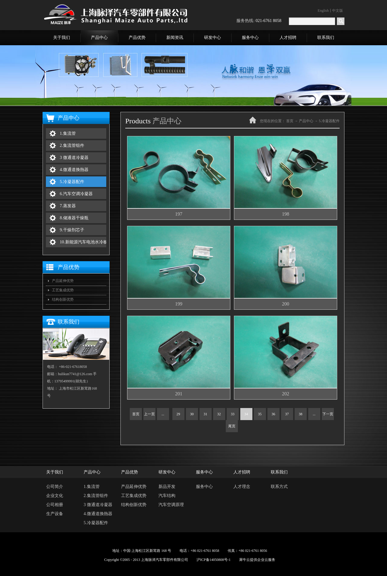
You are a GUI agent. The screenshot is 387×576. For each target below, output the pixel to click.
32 (219, 414)
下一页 (327, 414)
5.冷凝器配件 (329, 121)
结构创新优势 (63, 299)
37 (287, 414)
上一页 (149, 414)
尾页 (231, 426)
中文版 (337, 10)
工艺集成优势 (63, 290)
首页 (135, 414)
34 (246, 414)
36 (273, 414)
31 (205, 414)
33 (233, 414)
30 (192, 414)
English (323, 10)
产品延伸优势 (63, 281)
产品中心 (306, 121)
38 (300, 414)
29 (178, 414)
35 (260, 414)
